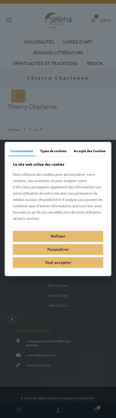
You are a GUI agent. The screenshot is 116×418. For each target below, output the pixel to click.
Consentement (21, 151)
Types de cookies (53, 151)
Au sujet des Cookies (90, 151)
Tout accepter (58, 262)
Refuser (58, 236)
